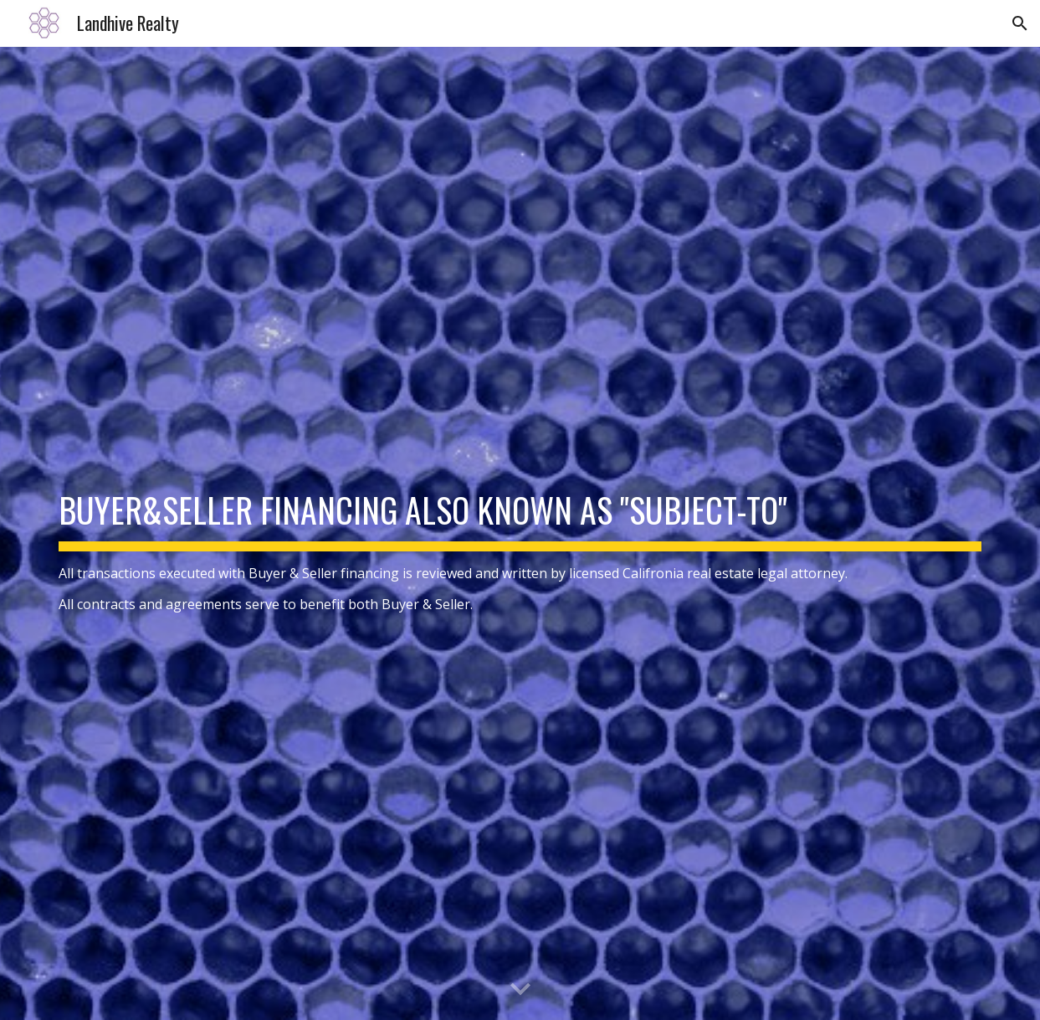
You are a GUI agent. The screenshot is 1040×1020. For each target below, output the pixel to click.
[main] (519, 533)
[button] (1020, 23)
